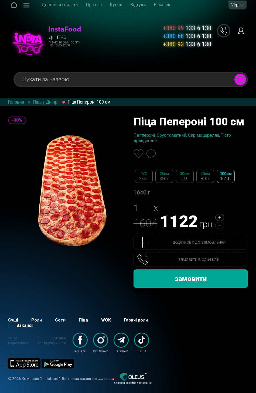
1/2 (143, 176)
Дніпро (57, 37)
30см (184, 176)
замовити (191, 279)
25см (164, 176)
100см (225, 176)
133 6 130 (187, 28)
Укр (234, 5)
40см (205, 176)
